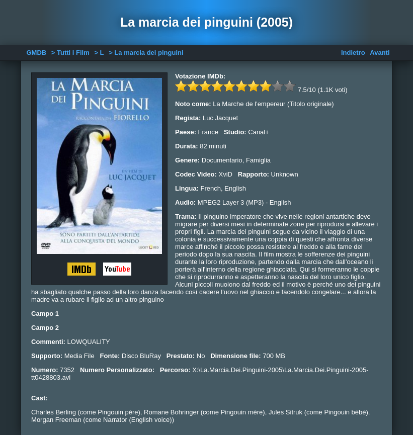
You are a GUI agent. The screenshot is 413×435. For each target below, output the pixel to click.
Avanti (379, 52)
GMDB (36, 52)
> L (99, 52)
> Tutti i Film (70, 52)
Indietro (353, 52)
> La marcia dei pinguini (146, 52)
